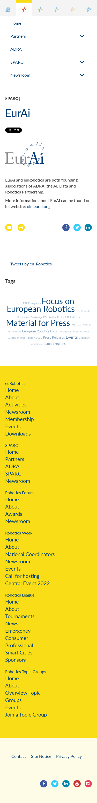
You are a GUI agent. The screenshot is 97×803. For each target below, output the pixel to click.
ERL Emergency (32, 303)
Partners (18, 36)
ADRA (16, 48)
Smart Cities (19, 652)
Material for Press (39, 323)
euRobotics (15, 383)
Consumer (16, 638)
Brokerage (37, 317)
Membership (19, 419)
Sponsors (15, 660)
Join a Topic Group (26, 714)
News (11, 623)
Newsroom (20, 74)
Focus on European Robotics (42, 305)
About (12, 397)
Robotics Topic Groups (25, 671)
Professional (19, 645)
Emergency (18, 630)
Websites (77, 324)
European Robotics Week (74, 331)
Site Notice (41, 756)
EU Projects (83, 310)
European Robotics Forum (41, 331)
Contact (18, 756)
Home (15, 23)
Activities (16, 404)
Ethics (61, 317)
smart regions (56, 344)
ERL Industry (72, 317)
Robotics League (19, 594)
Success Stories (17, 337)
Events (72, 336)
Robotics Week (18, 532)
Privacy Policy (69, 756)
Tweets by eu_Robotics (31, 263)
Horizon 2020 (34, 337)
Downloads (18, 433)
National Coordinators (30, 554)
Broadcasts (24, 317)
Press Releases (54, 337)
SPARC (16, 61)
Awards (13, 514)
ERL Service (50, 317)
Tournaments (20, 616)
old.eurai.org (38, 206)
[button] (8, 8)
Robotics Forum (19, 492)
